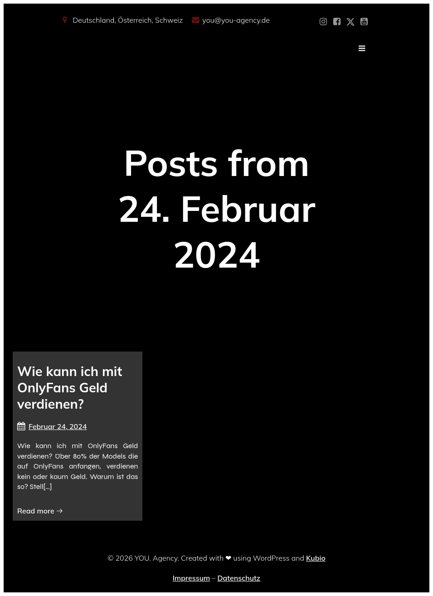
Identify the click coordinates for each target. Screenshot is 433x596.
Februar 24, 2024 (52, 426)
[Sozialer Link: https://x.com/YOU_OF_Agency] (350, 22)
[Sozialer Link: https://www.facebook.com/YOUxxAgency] (337, 22)
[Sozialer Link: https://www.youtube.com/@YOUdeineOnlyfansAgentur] (364, 22)
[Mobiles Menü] (362, 48)
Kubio (316, 557)
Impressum (191, 577)
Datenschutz (238, 577)
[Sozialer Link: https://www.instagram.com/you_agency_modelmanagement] (323, 22)
